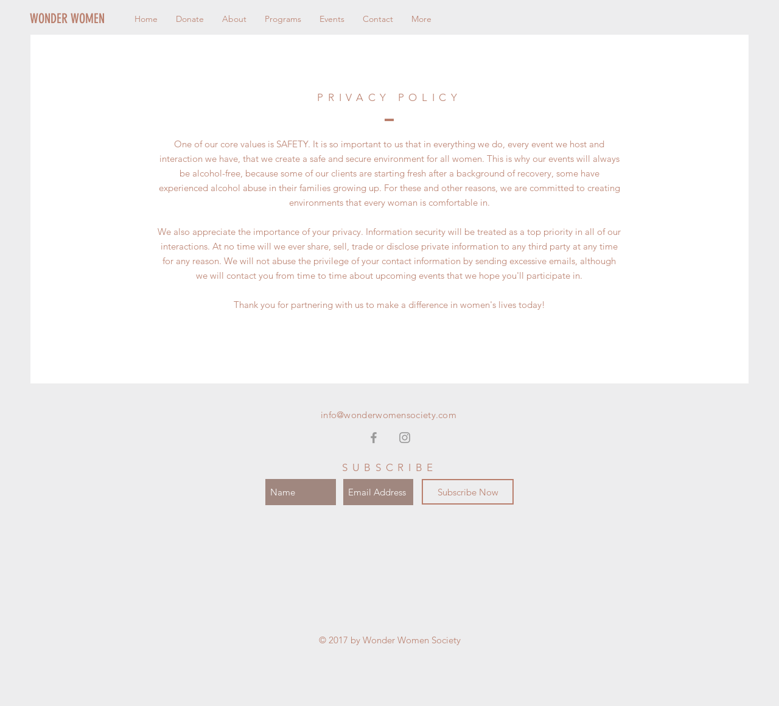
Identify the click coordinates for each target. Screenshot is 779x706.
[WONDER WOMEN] (88, 19)
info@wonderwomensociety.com (388, 415)
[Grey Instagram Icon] (404, 437)
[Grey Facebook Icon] (373, 437)
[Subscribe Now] (468, 492)
